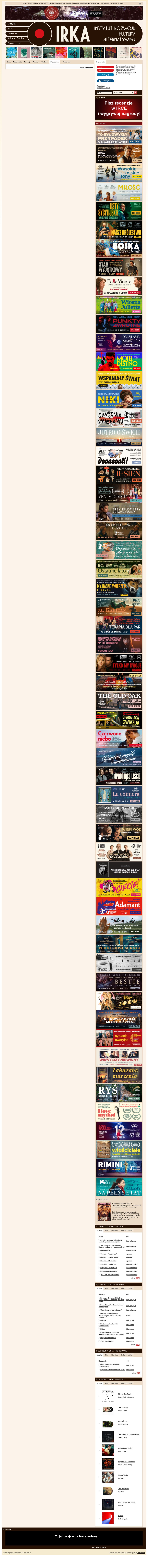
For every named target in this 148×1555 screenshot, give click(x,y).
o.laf (128, 1315)
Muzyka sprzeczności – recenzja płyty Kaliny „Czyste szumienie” (110, 1315)
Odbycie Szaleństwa (108, 1338)
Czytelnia (44, 62)
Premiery (36, 62)
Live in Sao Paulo (125, 1394)
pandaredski (131, 1250)
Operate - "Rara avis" (108, 1261)
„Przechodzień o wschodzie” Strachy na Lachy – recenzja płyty (111, 1246)
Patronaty (66, 62)
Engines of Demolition (126, 1461)
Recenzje (27, 62)
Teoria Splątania (107, 1341)
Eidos (102, 1329)
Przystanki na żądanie (108, 1268)
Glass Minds (123, 1475)
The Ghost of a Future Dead (128, 1434)
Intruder (103, 1320)
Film (10, 28)
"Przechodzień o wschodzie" (111, 1310)
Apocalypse (122, 1421)
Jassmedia (141, 1553)
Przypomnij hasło (103, 88)
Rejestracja (101, 86)
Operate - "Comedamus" (109, 1257)
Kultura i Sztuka (16, 38)
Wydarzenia (17, 62)
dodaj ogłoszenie (86, 67)
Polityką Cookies (117, 3)
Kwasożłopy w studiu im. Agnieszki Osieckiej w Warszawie (111, 1333)
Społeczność (14, 43)
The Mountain (123, 1489)
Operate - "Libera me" (108, 1254)
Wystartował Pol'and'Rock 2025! (112, 1370)
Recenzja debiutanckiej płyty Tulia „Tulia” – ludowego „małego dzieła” (111, 1299)
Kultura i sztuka (126, 1230)
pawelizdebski (131, 1264)
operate (129, 1254)
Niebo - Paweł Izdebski (109, 1271)
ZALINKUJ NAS (99, 1547)
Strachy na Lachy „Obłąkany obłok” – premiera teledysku (110, 1241)
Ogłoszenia (54, 62)
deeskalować (105, 1250)
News (9, 62)
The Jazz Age (123, 1407)
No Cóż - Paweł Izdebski (110, 1275)
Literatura (12, 33)
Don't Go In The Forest (126, 1502)
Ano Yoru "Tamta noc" (108, 1264)
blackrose (130, 1320)
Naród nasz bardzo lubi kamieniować (108, 1324)
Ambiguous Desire (125, 1448)
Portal (120, 1516)
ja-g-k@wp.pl (131, 1241)
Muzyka (11, 23)
